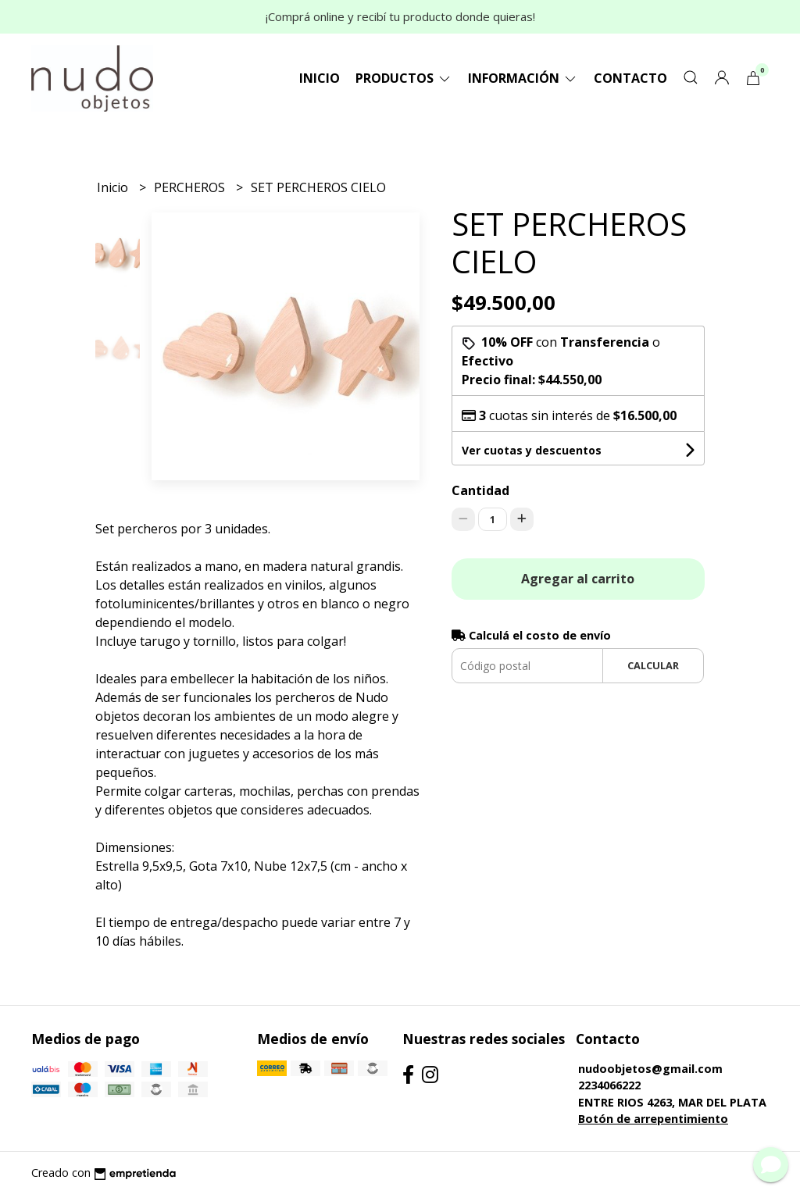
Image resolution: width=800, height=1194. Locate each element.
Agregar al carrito (577, 578)
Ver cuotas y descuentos (532, 450)
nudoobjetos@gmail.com (650, 1068)
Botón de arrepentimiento (653, 1118)
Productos (403, 78)
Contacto (630, 78)
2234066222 (609, 1085)
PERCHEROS (191, 187)
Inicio (319, 78)
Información (523, 78)
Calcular (653, 665)
